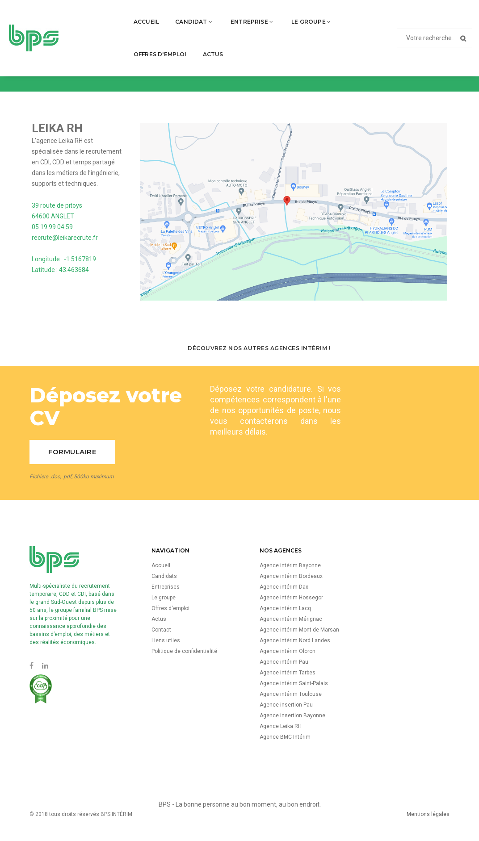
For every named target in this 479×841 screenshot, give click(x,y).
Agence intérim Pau (284, 662)
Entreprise (208, 16)
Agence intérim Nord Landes (295, 640)
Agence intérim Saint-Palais (294, 683)
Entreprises (165, 587)
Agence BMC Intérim (285, 737)
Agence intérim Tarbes (287, 672)
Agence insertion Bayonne (292, 715)
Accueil (103, 16)
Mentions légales (428, 814)
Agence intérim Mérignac (291, 619)
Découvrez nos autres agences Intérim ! (259, 348)
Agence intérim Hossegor (291, 597)
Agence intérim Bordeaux (291, 576)
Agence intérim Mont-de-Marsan (299, 630)
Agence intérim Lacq (285, 608)
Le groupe (267, 16)
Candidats (164, 576)
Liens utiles (165, 640)
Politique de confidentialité (184, 651)
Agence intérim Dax (284, 587)
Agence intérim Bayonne (290, 565)
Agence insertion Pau (286, 705)
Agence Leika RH (281, 726)
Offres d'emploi (332, 16)
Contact (161, 630)
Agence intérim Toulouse (291, 694)
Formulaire (72, 452)
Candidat (150, 16)
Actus (316, 48)
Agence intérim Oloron (287, 651)
